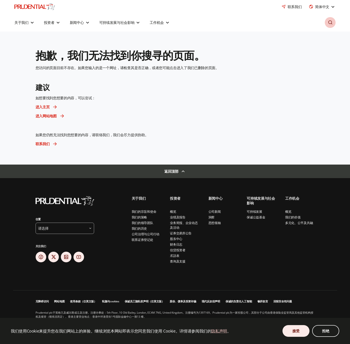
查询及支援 (177, 261)
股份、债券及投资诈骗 (183, 301)
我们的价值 (293, 217)
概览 (173, 211)
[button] (24, 22)
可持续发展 (254, 211)
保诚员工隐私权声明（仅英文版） (144, 301)
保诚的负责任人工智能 (239, 301)
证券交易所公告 (181, 233)
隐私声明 (219, 331)
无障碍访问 (42, 301)
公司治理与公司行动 (145, 234)
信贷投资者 (177, 250)
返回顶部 (171, 171)
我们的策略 (139, 217)
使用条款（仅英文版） (83, 301)
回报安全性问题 (282, 301)
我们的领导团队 (142, 223)
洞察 (211, 217)
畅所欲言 (262, 301)
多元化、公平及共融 (299, 223)
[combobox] (322, 6)
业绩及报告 (177, 217)
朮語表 (174, 255)
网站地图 (59, 301)
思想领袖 (214, 223)
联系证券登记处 (142, 240)
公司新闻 (214, 211)
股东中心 (176, 239)
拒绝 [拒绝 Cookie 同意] (325, 330)
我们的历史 (139, 228)
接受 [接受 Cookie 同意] (295, 330)
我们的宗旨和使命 (144, 211)
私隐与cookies (110, 301)
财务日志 (176, 244)
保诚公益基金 (256, 217)
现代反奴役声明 (211, 301)
